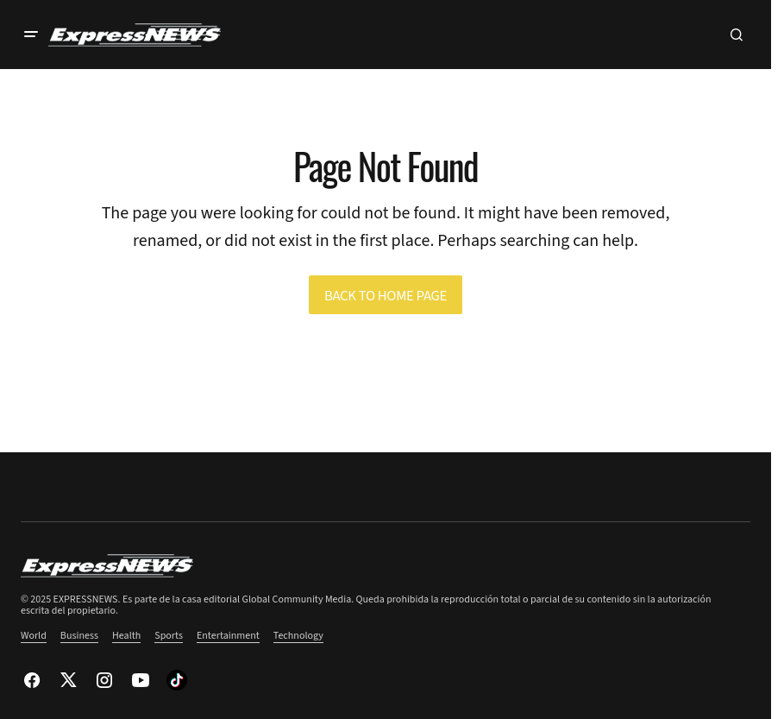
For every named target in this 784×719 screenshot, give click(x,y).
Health (126, 635)
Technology (298, 635)
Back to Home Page (385, 296)
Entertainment (228, 635)
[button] (31, 34)
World (34, 635)
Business (79, 635)
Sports (168, 635)
